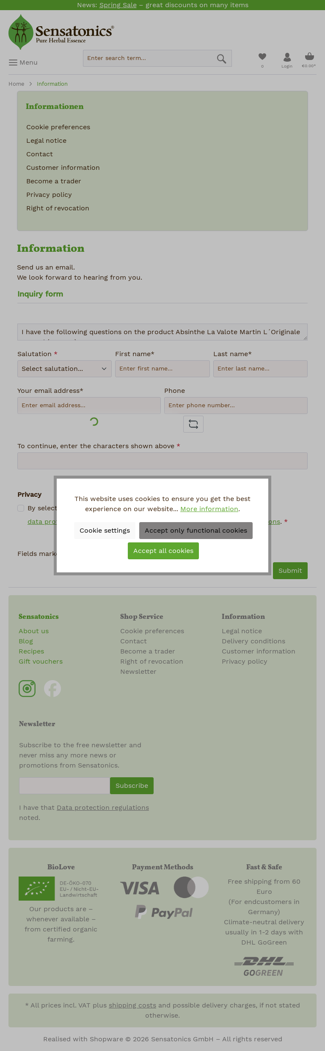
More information (209, 509)
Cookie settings (105, 530)
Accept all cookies (163, 551)
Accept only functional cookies (196, 530)
